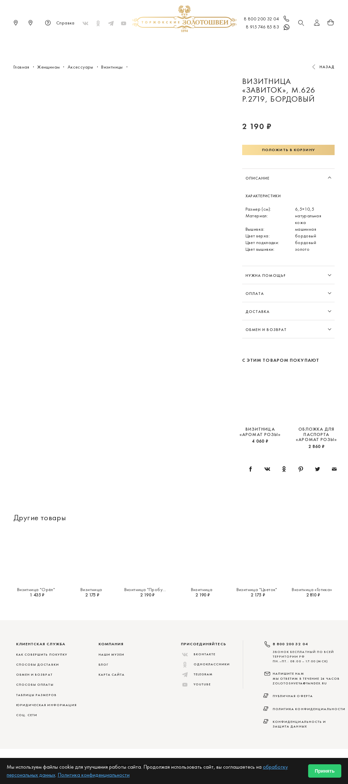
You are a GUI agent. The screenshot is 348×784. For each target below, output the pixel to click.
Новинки (79, 43)
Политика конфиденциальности (309, 709)
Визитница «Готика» (312, 589)
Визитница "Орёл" (36, 589)
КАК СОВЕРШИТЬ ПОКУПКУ (42, 654)
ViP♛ (255, 43)
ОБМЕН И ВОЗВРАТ (34, 674)
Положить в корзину (288, 149)
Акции (275, 43)
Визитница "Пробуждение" (152, 589)
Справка (59, 23)
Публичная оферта (293, 696)
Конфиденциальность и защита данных (299, 724)
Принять (325, 771)
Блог (103, 664)
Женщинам (164, 43)
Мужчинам (197, 43)
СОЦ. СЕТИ (27, 715)
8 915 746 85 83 (268, 27)
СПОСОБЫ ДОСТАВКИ (37, 664)
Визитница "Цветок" (256, 589)
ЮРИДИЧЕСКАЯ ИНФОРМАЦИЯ (46, 705)
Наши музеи (111, 654)
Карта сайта (111, 674)
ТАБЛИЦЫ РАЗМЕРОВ (36, 695)
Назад (327, 67)
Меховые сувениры (120, 43)
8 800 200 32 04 (267, 19)
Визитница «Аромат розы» (260, 431)
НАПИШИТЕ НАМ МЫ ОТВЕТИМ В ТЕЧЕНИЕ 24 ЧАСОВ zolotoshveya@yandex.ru (306, 678)
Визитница (91, 589)
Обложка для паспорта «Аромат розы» (316, 434)
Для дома (230, 43)
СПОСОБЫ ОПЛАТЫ (35, 684)
